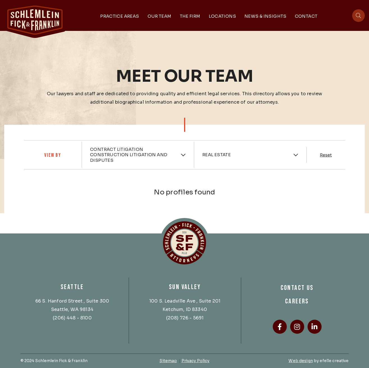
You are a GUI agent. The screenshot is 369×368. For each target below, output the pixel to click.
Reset (326, 155)
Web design (300, 360)
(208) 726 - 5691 (185, 318)
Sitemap (168, 360)
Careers (297, 301)
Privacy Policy (196, 360)
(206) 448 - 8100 (72, 318)
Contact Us (297, 288)
